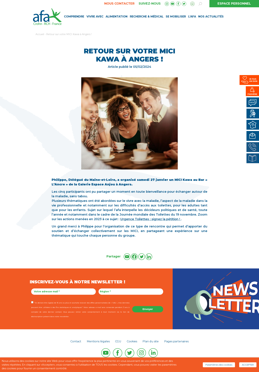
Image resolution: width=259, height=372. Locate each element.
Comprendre (74, 16)
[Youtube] (127, 256)
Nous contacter (119, 3)
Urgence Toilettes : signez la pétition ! (150, 219)
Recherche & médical (147, 16)
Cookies (132, 341)
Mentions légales (98, 341)
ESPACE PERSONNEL (234, 3)
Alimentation (116, 16)
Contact (75, 341)
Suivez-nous (150, 3)
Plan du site (151, 341)
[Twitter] (141, 256)
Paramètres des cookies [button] (219, 364)
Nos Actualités (211, 16)
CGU (118, 341)
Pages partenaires (176, 341)
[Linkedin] (149, 256)
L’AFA (192, 16)
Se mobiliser (176, 16)
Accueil (40, 34)
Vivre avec (95, 16)
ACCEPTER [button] (248, 364)
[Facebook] (134, 256)
